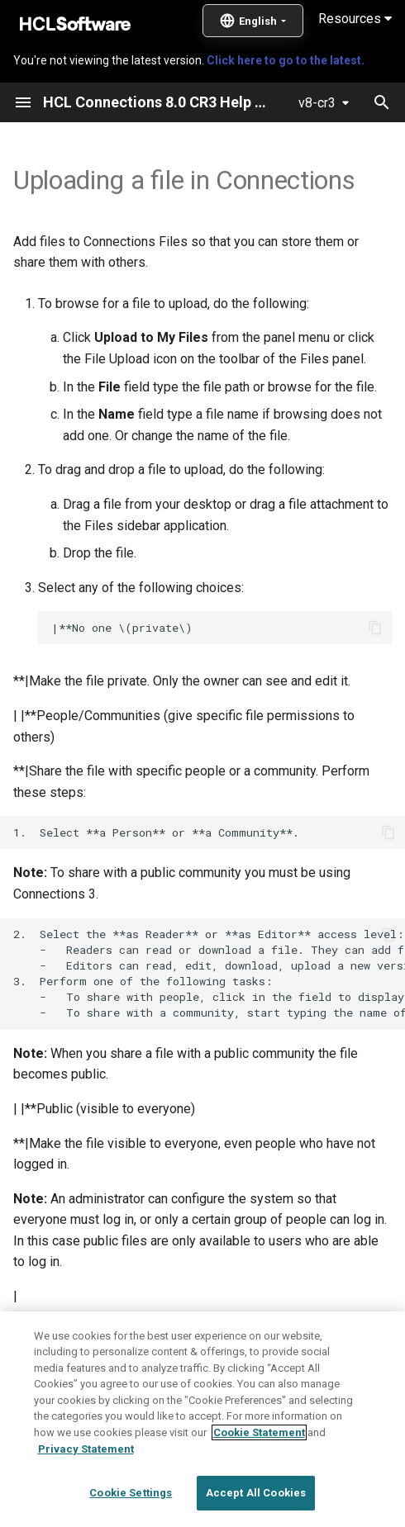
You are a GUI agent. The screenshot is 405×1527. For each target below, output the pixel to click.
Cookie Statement (259, 1473)
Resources (355, 18)
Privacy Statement (86, 1488)
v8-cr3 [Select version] (317, 103)
